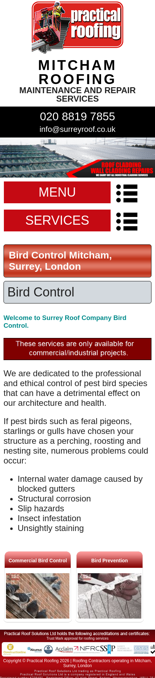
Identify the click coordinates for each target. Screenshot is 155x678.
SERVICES (57, 220)
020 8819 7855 (77, 116)
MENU (57, 192)
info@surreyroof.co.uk (77, 129)
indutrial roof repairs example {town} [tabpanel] (77, 157)
